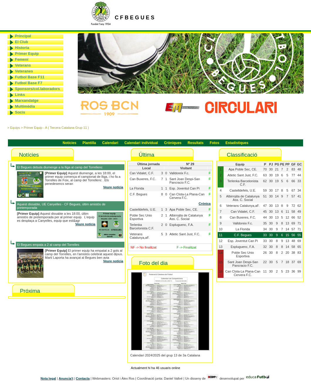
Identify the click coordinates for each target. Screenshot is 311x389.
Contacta (83, 378)
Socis (20, 112)
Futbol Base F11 (29, 77)
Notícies (70, 143)
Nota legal (48, 378)
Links (20, 94)
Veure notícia (113, 187)
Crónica (205, 203)
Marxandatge (26, 100)
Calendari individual (141, 143)
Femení (21, 59)
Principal (23, 36)
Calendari (110, 143)
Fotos (214, 143)
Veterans (23, 65)
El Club (21, 42)
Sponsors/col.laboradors (37, 89)
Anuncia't (66, 378)
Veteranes (24, 71)
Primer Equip (27, 53)
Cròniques (172, 143)
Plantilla (89, 143)
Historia (22, 47)
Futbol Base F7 (28, 83)
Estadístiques (236, 143)
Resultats (196, 143)
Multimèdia (25, 106)
